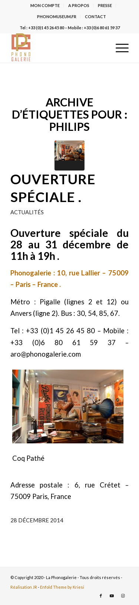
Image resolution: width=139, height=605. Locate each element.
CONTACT (95, 16)
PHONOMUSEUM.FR (56, 16)
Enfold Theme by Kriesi (62, 587)
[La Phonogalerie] (57, 48)
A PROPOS (78, 5)
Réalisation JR (23, 587)
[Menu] (118, 48)
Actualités (27, 212)
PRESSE (105, 5)
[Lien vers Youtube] (112, 595)
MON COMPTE (45, 5)
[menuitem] (45, 5)
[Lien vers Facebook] (100, 595)
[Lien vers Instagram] (123, 595)
